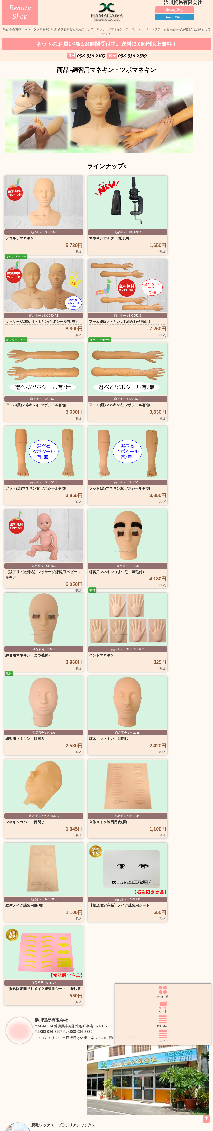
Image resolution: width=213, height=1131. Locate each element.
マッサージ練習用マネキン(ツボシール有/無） (174, 234)
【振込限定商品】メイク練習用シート (173, 673)
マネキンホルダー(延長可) (99, 231)
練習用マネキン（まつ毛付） (102, 495)
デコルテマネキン (22, 231)
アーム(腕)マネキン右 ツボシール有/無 (106, 322)
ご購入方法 (80, 1072)
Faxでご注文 (184, 1072)
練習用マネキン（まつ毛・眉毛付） (34, 498)
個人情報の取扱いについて (185, 1082)
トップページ (28, 1072)
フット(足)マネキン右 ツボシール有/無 (36, 410)
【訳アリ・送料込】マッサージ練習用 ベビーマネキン (173, 410)
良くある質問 (28, 1082)
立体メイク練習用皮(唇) (27, 670)
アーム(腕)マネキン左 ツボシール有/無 (175, 322)
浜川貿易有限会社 (56, 802)
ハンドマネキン (158, 495)
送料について (133, 1072)
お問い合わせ (80, 1082)
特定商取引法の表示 (28, 1093)
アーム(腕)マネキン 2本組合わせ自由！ (35, 322)
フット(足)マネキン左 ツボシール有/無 (106, 410)
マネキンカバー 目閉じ (167, 582)
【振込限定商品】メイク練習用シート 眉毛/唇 (34, 761)
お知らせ (132, 1082)
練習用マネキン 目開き (28, 582)
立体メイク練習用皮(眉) (97, 670)
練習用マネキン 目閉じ (98, 582)
